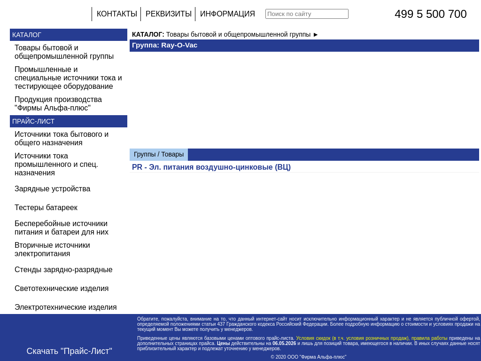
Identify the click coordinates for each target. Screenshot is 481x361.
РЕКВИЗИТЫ (169, 14)
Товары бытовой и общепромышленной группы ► (242, 34)
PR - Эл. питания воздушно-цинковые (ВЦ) (211, 167)
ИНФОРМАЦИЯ (227, 14)
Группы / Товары (159, 154)
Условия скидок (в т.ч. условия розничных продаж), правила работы (372, 338)
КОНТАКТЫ (117, 14)
